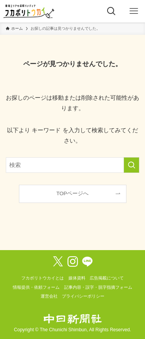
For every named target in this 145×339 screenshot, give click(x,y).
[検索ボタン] (111, 11)
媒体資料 (76, 278)
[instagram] (73, 262)
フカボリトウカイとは (42, 278)
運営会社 (49, 296)
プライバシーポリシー (83, 296)
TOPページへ (72, 193)
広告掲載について (107, 278)
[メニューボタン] (134, 11)
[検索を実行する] (131, 165)
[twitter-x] (58, 262)
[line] (87, 262)
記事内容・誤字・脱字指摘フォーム (98, 287)
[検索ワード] (72, 165)
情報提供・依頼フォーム (36, 287)
